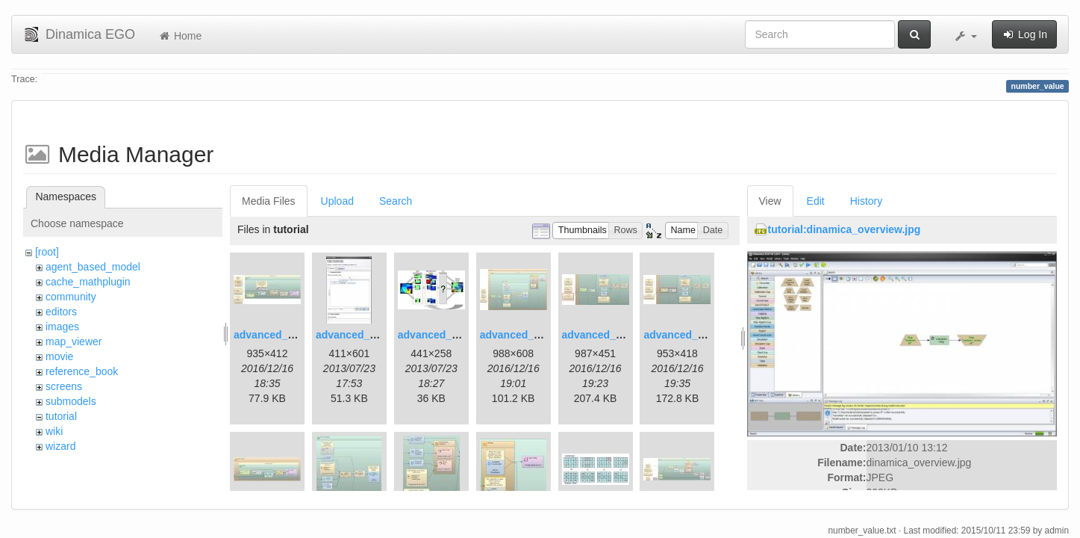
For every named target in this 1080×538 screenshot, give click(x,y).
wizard (60, 446)
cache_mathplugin (88, 282)
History (866, 201)
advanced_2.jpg (355, 335)
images (62, 327)
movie (59, 356)
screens (64, 386)
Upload (337, 201)
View (770, 201)
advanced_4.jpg (519, 335)
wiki (54, 431)
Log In (1024, 34)
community (71, 297)
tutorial (61, 416)
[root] (47, 252)
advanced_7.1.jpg (687, 335)
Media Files (269, 201)
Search (395, 201)
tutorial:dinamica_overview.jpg (844, 229)
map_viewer (74, 341)
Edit (816, 201)
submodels (71, 401)
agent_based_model (93, 267)
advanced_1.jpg (273, 335)
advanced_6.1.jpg (605, 335)
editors (61, 312)
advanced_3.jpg (437, 335)
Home (179, 36)
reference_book (82, 371)
